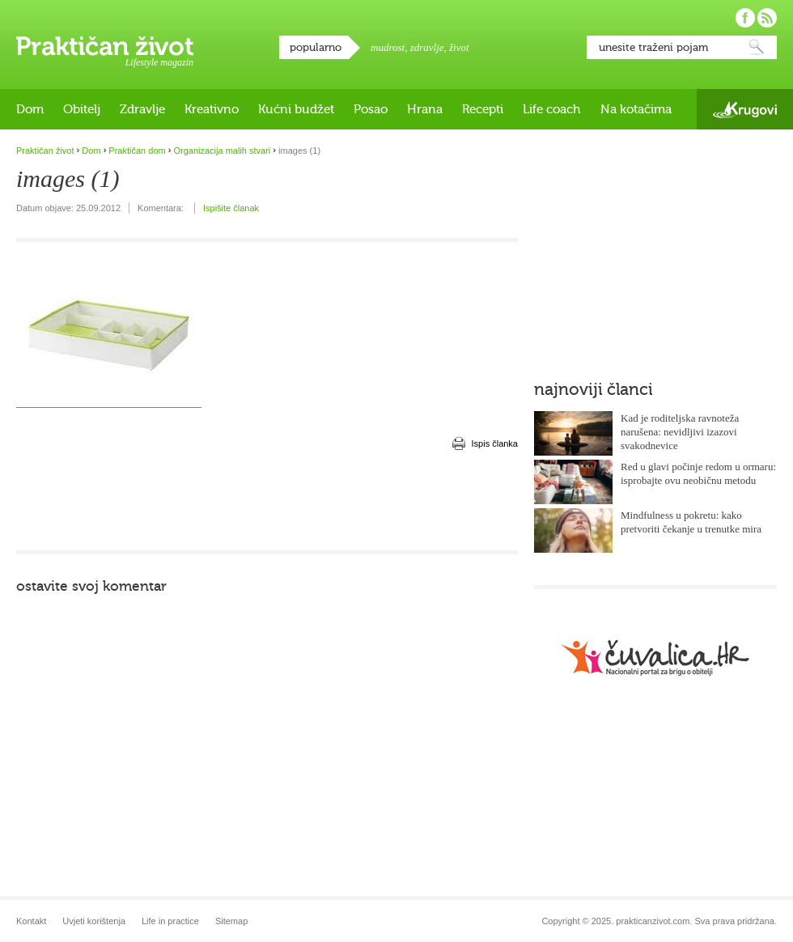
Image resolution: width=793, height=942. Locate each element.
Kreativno (211, 109)
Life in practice (170, 921)
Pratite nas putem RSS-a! (767, 18)
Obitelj (81, 109)
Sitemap (231, 921)
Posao (371, 109)
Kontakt (31, 921)
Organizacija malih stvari (221, 150)
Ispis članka (495, 443)
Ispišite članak (231, 208)
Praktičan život (104, 46)
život (459, 47)
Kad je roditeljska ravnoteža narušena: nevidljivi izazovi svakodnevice (680, 432)
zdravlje (427, 47)
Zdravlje (142, 109)
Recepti (482, 109)
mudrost (388, 47)
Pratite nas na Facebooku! (745, 18)
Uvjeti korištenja (93, 921)
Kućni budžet (296, 109)
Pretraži (756, 47)
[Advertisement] (267, 501)
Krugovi (745, 109)
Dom (30, 109)
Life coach (552, 109)
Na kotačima (636, 109)
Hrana (425, 109)
